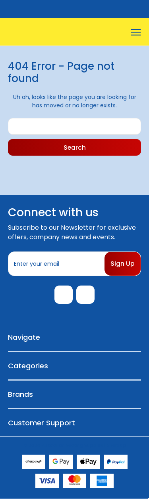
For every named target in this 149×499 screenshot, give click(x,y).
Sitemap (116, 445)
